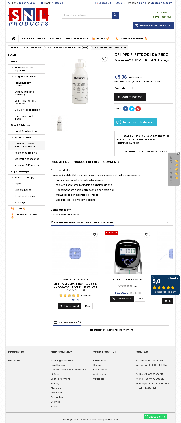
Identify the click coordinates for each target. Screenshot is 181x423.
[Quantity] (132, 88)
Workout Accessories (27, 159)
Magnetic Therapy (25, 76)
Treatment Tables (25, 196)
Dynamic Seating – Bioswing (25, 93)
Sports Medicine (24, 137)
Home (12, 55)
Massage (20, 202)
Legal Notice (58, 365)
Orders (97, 365)
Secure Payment (60, 379)
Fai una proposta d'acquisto (135, 122)
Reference (120, 60)
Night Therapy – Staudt (24, 84)
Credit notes (100, 369)
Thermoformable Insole (24, 117)
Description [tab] (60, 162)
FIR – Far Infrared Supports (24, 69)
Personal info (100, 360)
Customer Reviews (171, 169)
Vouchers (98, 379)
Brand (149, 60)
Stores (54, 406)
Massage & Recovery (27, 165)
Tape (18, 183)
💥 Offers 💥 (100, 38)
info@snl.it (57, 2)
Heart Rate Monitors (26, 131)
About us (56, 388)
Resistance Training (26, 152)
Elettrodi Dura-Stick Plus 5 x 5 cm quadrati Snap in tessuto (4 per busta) (75, 286)
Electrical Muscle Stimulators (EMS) (25, 145)
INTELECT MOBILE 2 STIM (127, 279)
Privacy (55, 383)
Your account (104, 352)
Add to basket (129, 97)
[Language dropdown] (105, 3)
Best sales (14, 360)
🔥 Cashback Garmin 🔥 (131, 38)
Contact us (57, 397)
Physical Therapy (24, 177)
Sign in (143, 2)
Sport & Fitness (32, 38)
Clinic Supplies (23, 190)
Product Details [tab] (86, 162)
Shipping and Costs (62, 360)
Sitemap (55, 402)
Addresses (99, 374)
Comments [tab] (111, 162)
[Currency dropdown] (121, 3)
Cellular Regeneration (27, 110)
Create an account (161, 2)
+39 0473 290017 (28, 2)
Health (54, 38)
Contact (143, 352)
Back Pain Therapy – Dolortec (26, 102)
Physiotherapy (76, 38)
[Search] (90, 15)
